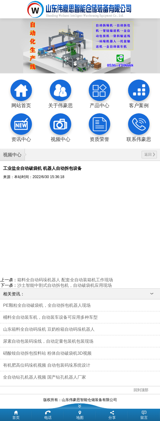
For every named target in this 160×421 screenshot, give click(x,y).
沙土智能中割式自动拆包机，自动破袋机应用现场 (64, 285)
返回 (149, 154)
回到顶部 (141, 390)
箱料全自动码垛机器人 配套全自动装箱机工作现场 (65, 279)
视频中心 (12, 154)
